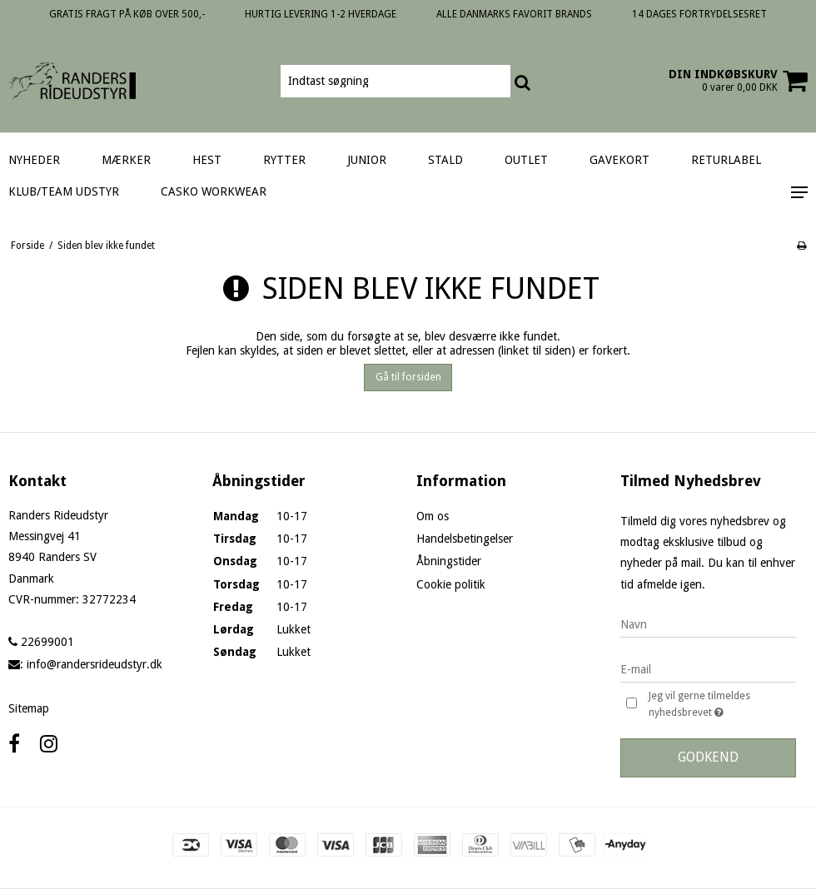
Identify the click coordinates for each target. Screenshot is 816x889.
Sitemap (28, 708)
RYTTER (284, 159)
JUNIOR (366, 159)
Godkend (708, 757)
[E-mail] (708, 669)
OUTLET (526, 159)
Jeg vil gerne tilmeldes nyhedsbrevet (721, 705)
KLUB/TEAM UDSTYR (63, 191)
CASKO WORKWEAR (213, 191)
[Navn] (708, 624)
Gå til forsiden (408, 377)
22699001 (41, 641)
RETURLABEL (726, 159)
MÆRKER (126, 159)
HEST (206, 159)
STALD (445, 159)
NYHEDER (34, 159)
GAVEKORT (619, 159)
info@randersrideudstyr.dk (94, 664)
